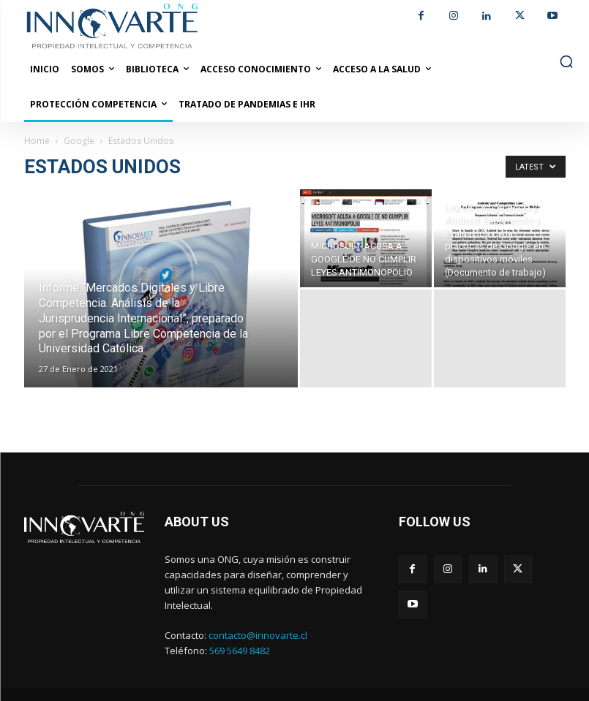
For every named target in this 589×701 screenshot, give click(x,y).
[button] (566, 61)
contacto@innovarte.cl (258, 635)
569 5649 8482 (239, 650)
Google (79, 140)
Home (37, 140)
